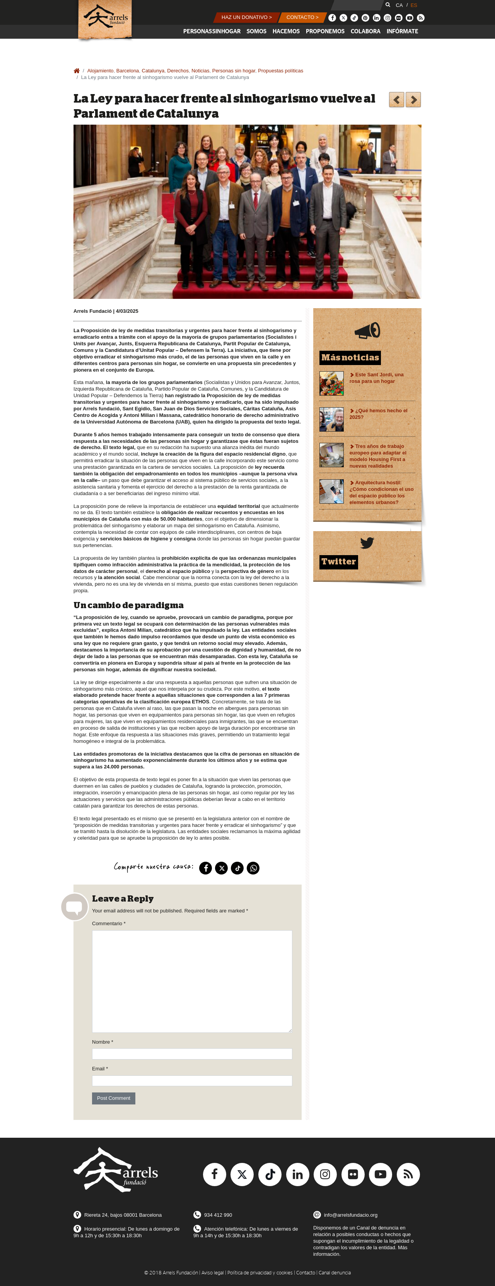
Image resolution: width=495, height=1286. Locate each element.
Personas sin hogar (212, 31)
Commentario (109, 923)
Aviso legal (212, 1273)
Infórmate (402, 31)
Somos (256, 31)
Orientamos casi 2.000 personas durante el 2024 (413, 101)
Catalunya (153, 71)
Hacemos (286, 31)
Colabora (366, 31)
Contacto (305, 1273)
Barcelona (127, 71)
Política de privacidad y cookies (260, 1273)
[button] (246, 17)
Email (100, 1069)
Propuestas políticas (280, 71)
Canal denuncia (335, 1273)
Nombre (102, 1042)
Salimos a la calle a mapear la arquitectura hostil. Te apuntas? (396, 101)
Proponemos (325, 31)
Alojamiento (100, 71)
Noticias (200, 71)
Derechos (178, 71)
